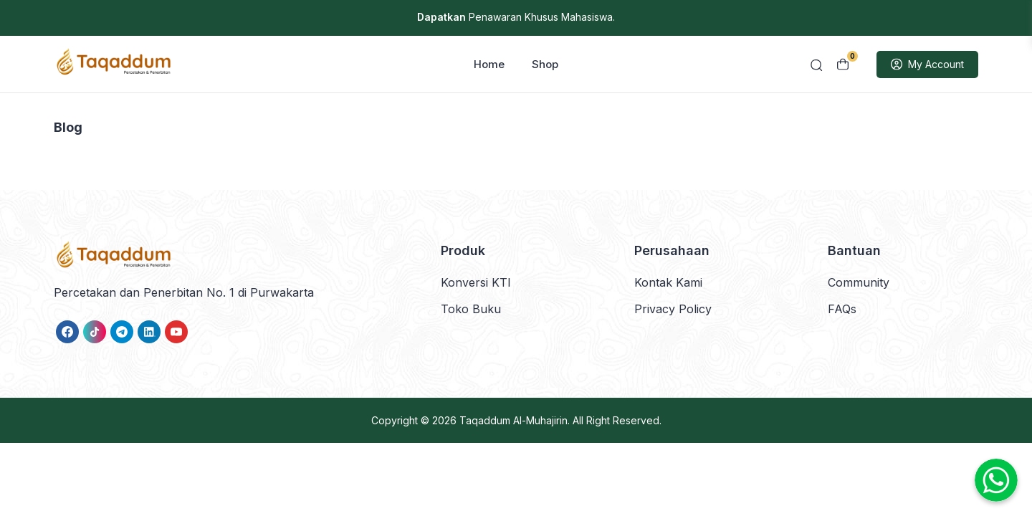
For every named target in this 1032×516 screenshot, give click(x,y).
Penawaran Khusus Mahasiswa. (516, 17)
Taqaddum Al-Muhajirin (513, 421)
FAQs (842, 309)
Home (489, 65)
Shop (545, 65)
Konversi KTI (476, 283)
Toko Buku (471, 309)
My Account (927, 65)
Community (858, 283)
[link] (67, 332)
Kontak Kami (668, 283)
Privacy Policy (673, 309)
